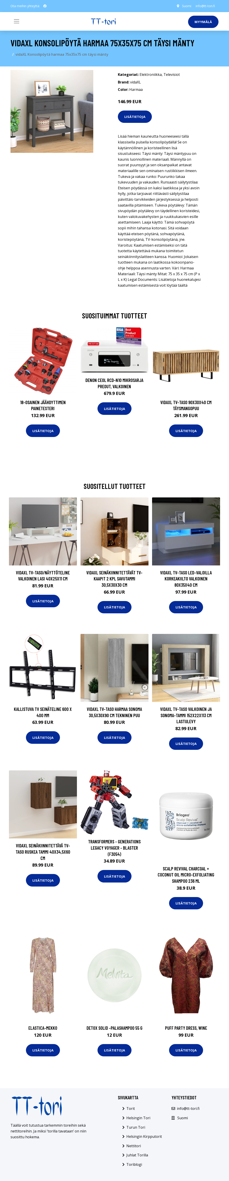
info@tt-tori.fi (205, 6)
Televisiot (171, 74)
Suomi (186, 6)
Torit (130, 1108)
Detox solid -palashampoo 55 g (114, 1028)
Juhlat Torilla (137, 1155)
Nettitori (133, 1145)
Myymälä (203, 21)
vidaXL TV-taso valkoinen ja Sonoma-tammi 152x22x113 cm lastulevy (186, 715)
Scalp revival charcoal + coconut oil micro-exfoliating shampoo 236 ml (186, 875)
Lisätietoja (134, 116)
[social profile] (45, 6)
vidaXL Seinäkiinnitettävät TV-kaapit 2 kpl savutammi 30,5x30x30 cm (114, 579)
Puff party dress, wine (186, 1028)
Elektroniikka (151, 74)
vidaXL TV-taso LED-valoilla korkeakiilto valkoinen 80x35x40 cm (186, 579)
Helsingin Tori (138, 1117)
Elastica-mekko (42, 1028)
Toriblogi (134, 1164)
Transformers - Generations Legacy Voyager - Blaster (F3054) (114, 848)
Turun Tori (135, 1127)
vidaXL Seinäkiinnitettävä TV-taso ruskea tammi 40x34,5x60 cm (43, 852)
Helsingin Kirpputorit (144, 1136)
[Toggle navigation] (17, 21)
